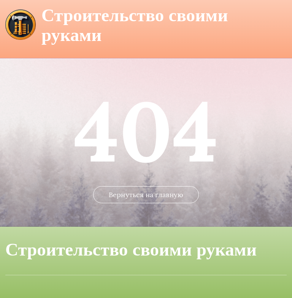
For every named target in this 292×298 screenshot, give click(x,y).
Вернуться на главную (146, 194)
